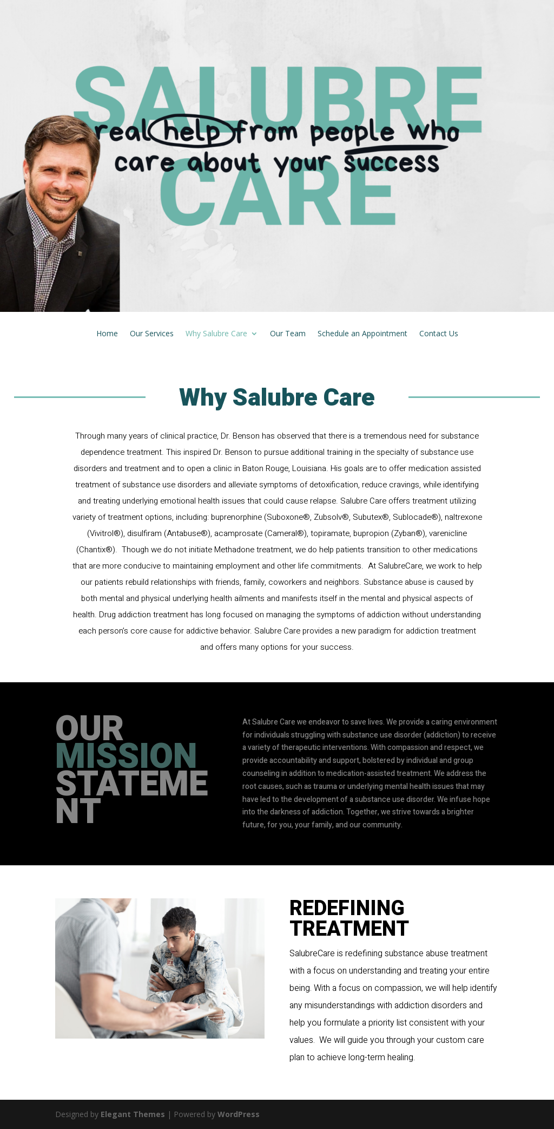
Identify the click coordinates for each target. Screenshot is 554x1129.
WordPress (238, 1114)
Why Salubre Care (216, 334)
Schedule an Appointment (362, 334)
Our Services (152, 334)
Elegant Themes (133, 1114)
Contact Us (438, 334)
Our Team (288, 334)
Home (107, 334)
